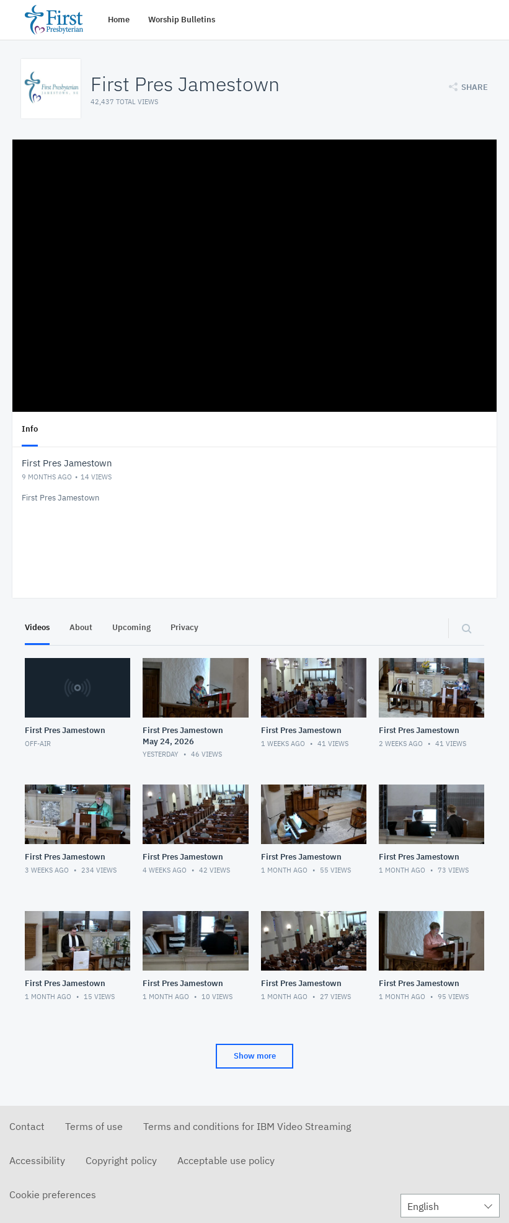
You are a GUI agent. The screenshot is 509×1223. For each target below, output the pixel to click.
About (80, 627)
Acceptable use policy (226, 1160)
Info (30, 429)
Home (119, 19)
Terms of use (94, 1126)
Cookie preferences (52, 1194)
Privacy (184, 627)
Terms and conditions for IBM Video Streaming (247, 1126)
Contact (27, 1126)
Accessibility (37, 1160)
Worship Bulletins (181, 19)
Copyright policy (121, 1160)
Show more (255, 1056)
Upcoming (131, 627)
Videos (37, 627)
